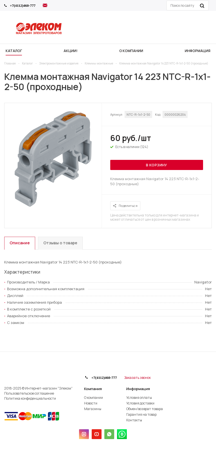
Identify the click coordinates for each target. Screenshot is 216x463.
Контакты (134, 420)
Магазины (92, 408)
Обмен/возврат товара (144, 408)
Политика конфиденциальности (30, 398)
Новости (90, 403)
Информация (138, 388)
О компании (93, 397)
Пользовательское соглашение (29, 393)
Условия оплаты (139, 397)
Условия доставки (140, 403)
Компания (93, 388)
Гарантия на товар (141, 414)
